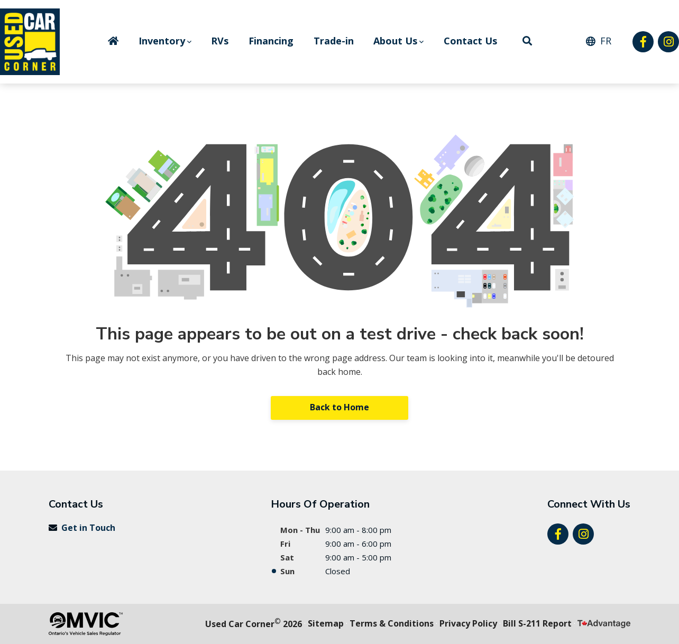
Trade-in (334, 40)
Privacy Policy (468, 623)
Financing (271, 40)
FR (605, 40)
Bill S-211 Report (537, 623)
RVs (219, 40)
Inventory (162, 40)
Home (113, 40)
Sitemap (326, 623)
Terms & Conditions (392, 623)
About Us (395, 40)
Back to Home (339, 407)
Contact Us (470, 40)
